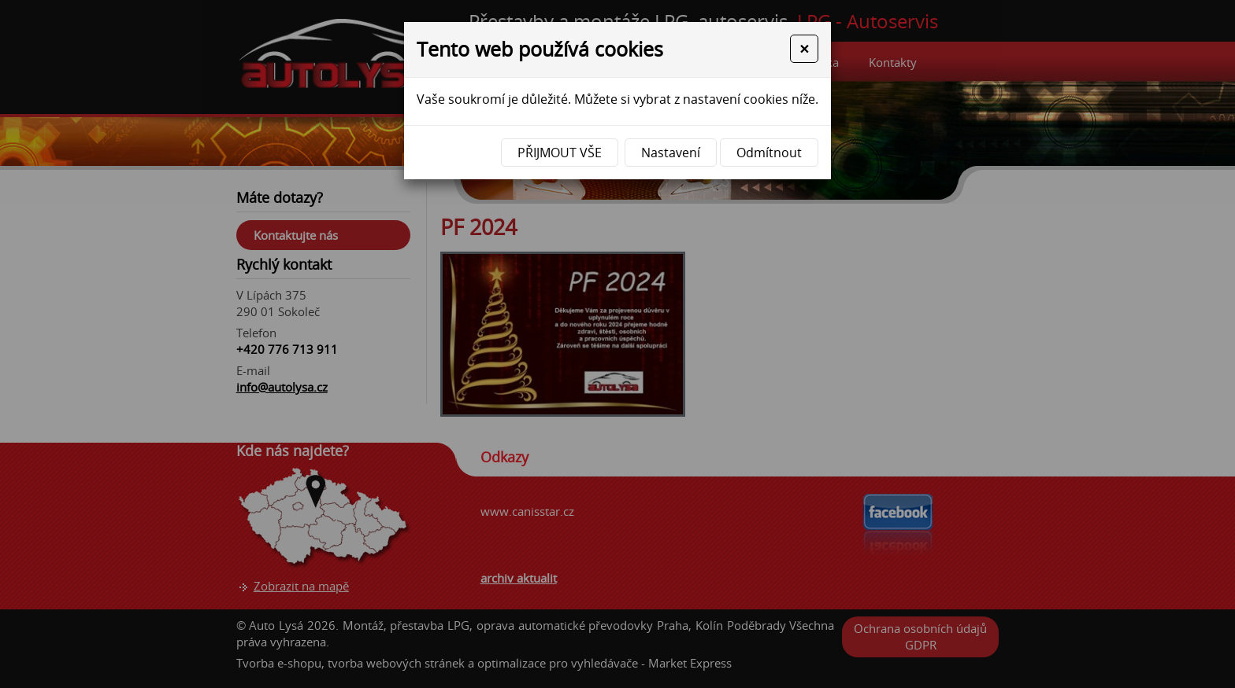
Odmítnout (769, 152)
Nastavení (670, 152)
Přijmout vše (559, 152)
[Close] (804, 49)
